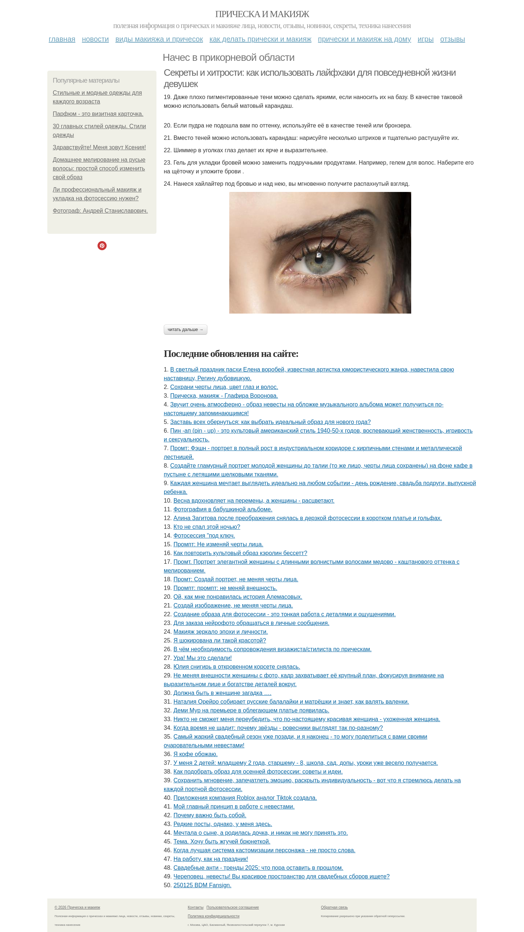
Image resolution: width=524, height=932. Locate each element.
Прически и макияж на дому (364, 39)
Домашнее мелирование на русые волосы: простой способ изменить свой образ (99, 168)
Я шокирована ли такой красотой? (220, 640)
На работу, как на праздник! (211, 859)
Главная (62, 39)
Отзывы (452, 39)
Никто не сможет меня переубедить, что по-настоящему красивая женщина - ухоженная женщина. (307, 719)
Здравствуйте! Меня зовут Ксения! (99, 147)
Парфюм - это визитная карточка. (98, 114)
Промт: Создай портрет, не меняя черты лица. (236, 579)
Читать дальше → (185, 329)
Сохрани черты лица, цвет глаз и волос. (224, 387)
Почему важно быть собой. (210, 815)
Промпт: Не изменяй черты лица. (218, 544)
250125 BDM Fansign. (202, 885)
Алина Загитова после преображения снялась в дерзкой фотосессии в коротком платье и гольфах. (308, 518)
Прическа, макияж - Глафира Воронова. (224, 396)
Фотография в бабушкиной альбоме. (223, 509)
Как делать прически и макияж (260, 39)
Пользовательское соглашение (233, 907)
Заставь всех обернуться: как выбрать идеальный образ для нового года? (270, 422)
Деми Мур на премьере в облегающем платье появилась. (251, 710)
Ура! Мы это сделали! (203, 658)
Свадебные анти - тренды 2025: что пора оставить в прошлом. (259, 868)
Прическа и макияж (262, 14)
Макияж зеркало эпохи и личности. (221, 632)
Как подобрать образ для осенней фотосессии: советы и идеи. (258, 771)
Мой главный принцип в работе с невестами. (234, 806)
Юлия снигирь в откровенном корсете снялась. (237, 667)
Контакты (195, 907)
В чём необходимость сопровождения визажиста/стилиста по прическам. (273, 649)
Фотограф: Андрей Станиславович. (100, 211)
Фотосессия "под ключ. (204, 535)
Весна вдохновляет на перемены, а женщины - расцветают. (254, 501)
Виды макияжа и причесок (159, 39)
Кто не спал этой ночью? (207, 527)
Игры (426, 39)
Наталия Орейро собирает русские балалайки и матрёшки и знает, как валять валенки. (291, 702)
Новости (95, 39)
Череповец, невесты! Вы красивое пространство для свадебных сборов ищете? (282, 876)
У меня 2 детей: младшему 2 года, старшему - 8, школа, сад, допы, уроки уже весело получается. (306, 763)
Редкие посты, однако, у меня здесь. (223, 824)
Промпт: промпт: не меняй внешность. (225, 588)
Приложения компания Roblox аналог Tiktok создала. (245, 798)
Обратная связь (334, 907)
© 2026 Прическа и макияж (77, 907)
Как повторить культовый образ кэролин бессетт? (240, 553)
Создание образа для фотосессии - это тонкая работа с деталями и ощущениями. (285, 614)
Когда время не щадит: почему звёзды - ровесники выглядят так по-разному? (278, 728)
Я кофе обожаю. (196, 754)
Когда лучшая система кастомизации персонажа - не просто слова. (265, 850)
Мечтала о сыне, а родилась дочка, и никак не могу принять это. (261, 833)
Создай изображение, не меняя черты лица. (233, 605)
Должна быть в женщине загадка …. (222, 693)
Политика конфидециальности (213, 916)
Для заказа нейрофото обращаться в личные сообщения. (251, 623)
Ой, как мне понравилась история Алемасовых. (238, 597)
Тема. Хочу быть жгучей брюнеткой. (222, 841)
